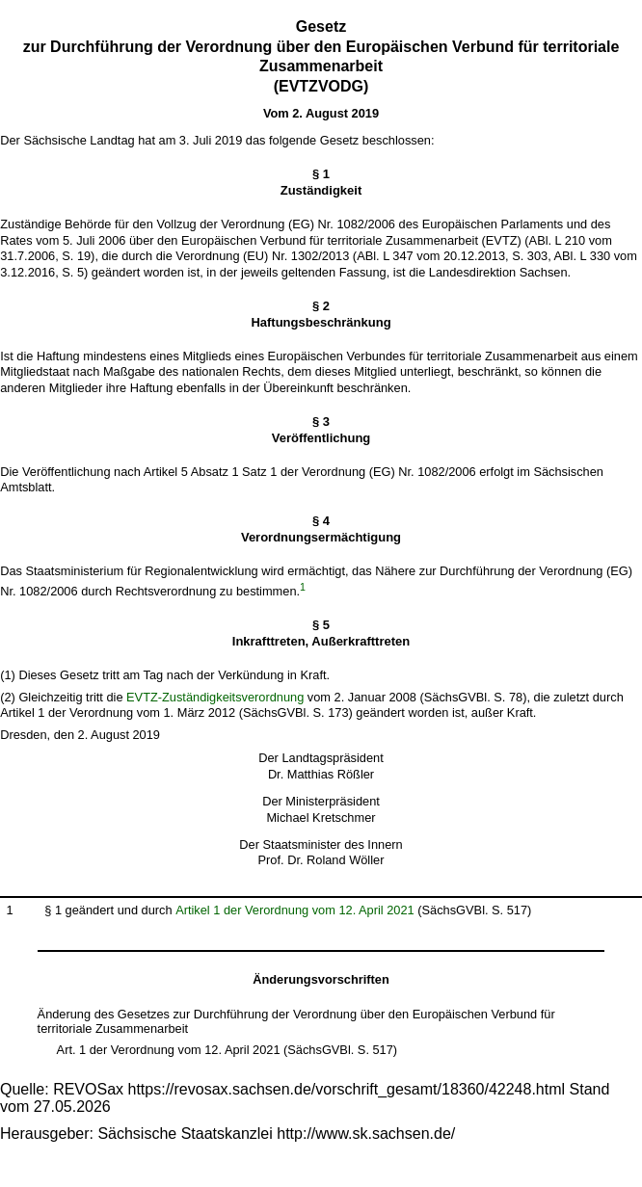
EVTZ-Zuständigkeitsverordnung (215, 697)
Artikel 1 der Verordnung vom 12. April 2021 (295, 910)
